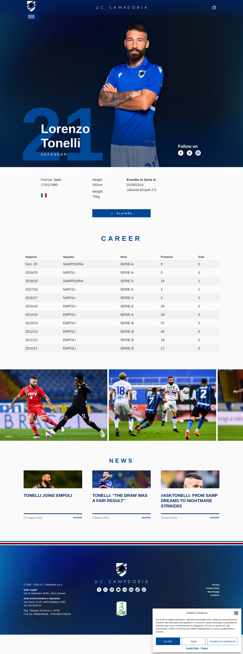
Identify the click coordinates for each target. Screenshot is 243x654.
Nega (194, 641)
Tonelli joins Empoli (43, 530)
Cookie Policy (192, 648)
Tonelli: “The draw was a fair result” (119, 530)
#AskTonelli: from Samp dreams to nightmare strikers (190, 533)
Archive (77, 550)
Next (233, 412)
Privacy (204, 648)
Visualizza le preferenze (222, 641)
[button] (236, 613)
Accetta (168, 641)
